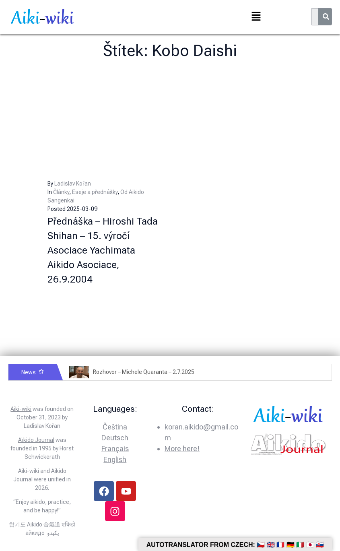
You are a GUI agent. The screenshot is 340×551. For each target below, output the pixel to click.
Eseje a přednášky (94, 192)
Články (61, 192)
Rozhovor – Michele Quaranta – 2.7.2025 (143, 372)
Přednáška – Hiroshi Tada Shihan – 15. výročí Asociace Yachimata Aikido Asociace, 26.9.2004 (102, 250)
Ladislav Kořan (72, 183)
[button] (256, 17)
